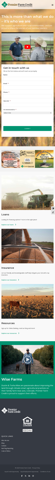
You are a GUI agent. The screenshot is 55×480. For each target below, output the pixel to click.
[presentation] (17, 119)
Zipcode (6, 101)
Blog (2, 443)
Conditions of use (45, 471)
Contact (3, 446)
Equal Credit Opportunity (12, 471)
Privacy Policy (36, 468)
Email (6, 83)
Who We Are (5, 440)
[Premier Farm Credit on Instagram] (33, 476)
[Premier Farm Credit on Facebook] (22, 476)
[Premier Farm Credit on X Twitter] (25, 476)
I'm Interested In (9, 110)
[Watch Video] (27, 359)
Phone (6, 92)
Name (5, 75)
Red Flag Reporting (7, 448)
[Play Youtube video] (27, 47)
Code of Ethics (5, 451)
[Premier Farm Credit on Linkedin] (29, 476)
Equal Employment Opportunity (29, 471)
